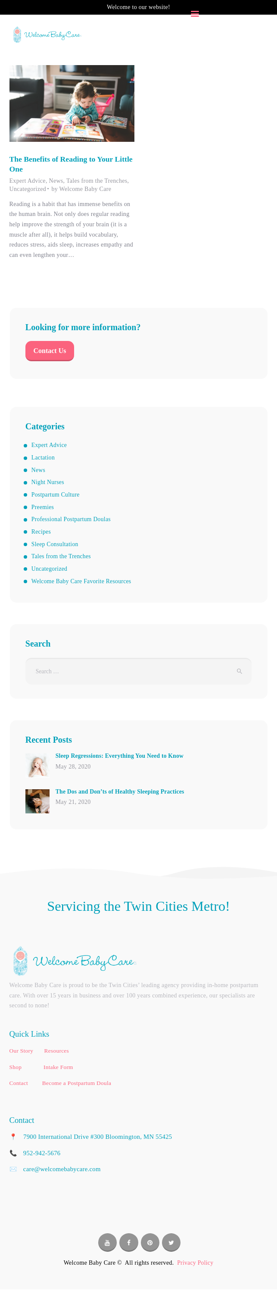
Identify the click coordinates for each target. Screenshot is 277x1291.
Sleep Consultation (55, 545)
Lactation (43, 459)
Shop (16, 1069)
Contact (18, 1085)
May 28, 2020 (73, 768)
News (56, 181)
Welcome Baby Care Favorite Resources (82, 582)
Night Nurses (48, 483)
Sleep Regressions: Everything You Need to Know (121, 757)
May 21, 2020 (73, 804)
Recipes (41, 532)
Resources (56, 1052)
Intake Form (58, 1069)
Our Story (22, 1052)
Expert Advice (27, 181)
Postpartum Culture (56, 495)
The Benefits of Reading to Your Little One (62, 164)
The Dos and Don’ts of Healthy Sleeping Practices (121, 793)
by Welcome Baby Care (81, 189)
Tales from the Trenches (97, 181)
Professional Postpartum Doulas (72, 520)
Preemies (43, 508)
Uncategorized (28, 189)
